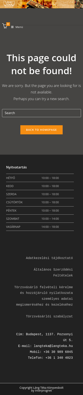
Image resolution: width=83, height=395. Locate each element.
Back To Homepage (41, 130)
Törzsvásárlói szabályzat (49, 316)
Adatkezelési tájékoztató (49, 258)
